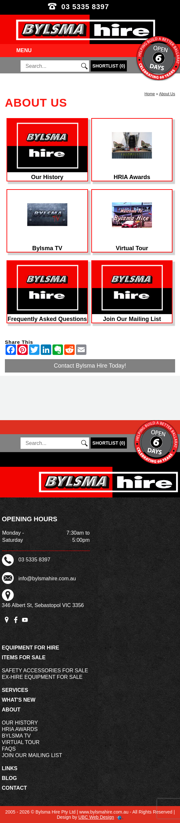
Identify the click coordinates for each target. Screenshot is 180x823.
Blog (9, 778)
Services (15, 690)
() (108, 66)
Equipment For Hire (30, 647)
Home (149, 94)
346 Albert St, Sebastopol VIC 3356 (43, 605)
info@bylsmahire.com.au (47, 578)
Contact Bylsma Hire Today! (90, 365)
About (11, 709)
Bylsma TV (16, 736)
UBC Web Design (96, 817)
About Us (167, 94)
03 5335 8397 (90, 7)
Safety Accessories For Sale (45, 670)
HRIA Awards (20, 729)
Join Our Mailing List (32, 755)
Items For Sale (24, 657)
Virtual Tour (21, 742)
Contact (14, 788)
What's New (19, 700)
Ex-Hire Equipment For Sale (42, 677)
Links (10, 768)
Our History (20, 722)
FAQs (9, 749)
